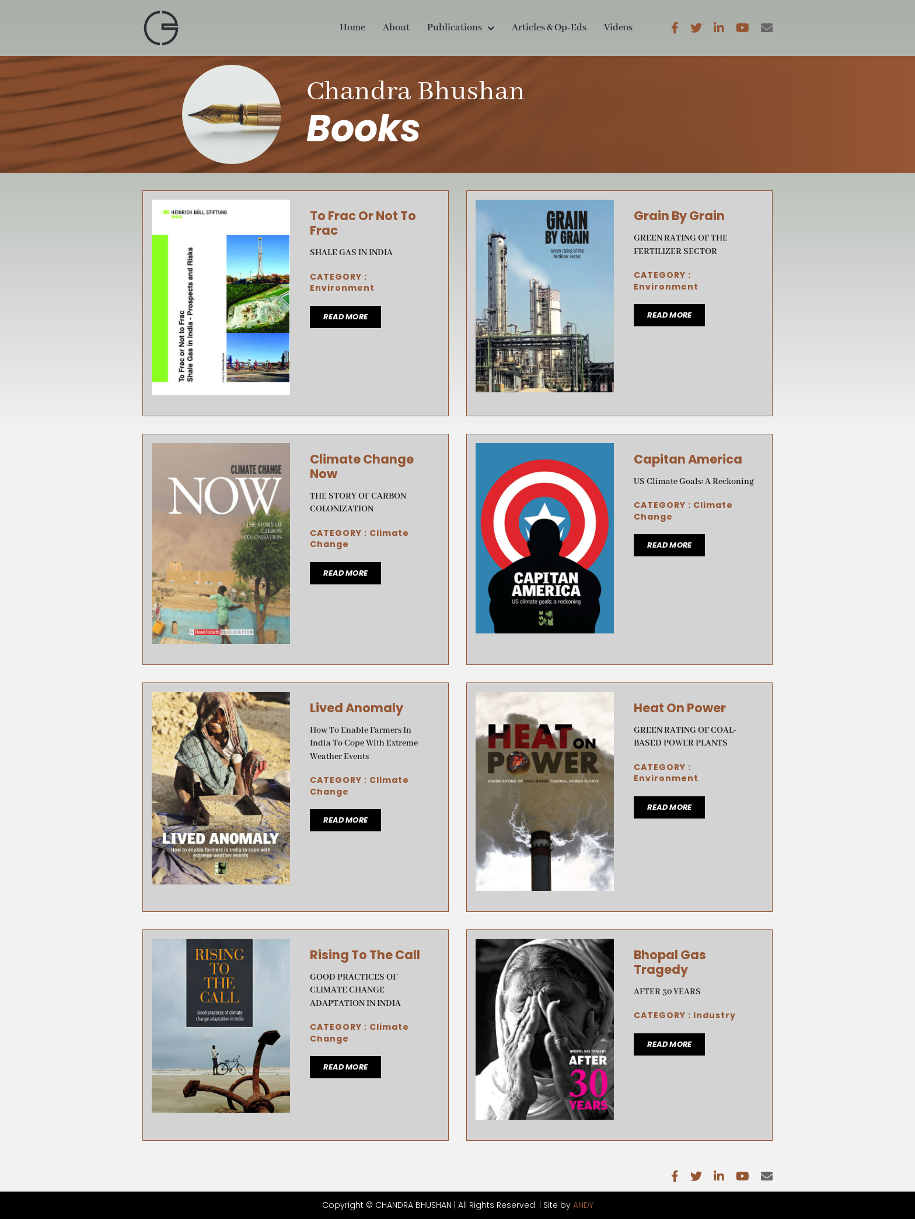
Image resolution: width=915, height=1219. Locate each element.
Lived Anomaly (356, 707)
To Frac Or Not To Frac (363, 223)
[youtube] (742, 28)
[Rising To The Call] (221, 946)
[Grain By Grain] (545, 207)
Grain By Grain (679, 215)
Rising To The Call (365, 954)
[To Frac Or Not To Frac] (221, 207)
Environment (342, 288)
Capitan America (688, 459)
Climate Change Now (362, 466)
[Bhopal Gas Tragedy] (545, 946)
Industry (714, 1015)
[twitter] (696, 28)
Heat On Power (680, 707)
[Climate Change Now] (221, 450)
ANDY (583, 1205)
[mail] (767, 28)
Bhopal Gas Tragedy (670, 962)
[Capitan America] (545, 450)
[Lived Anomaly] (221, 699)
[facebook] (675, 28)
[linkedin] (719, 28)
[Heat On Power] (545, 699)
